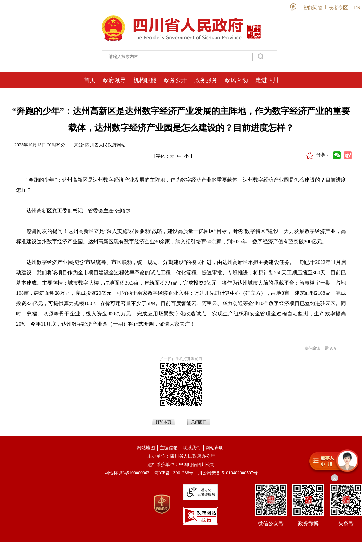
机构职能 (144, 80)
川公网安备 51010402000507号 (228, 473)
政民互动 (236, 80)
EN (357, 7)
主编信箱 (169, 447)
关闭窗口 (199, 422)
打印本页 (163, 422)
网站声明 (215, 447)
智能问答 (312, 7)
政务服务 (205, 80)
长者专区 (338, 7)
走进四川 (266, 80)
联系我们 (192, 447)
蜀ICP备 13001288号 (173, 473)
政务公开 (175, 80)
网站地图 (146, 447)
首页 (89, 80)
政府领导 (114, 80)
